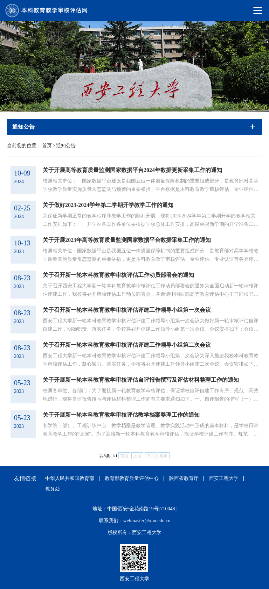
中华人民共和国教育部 (69, 478)
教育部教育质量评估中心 (132, 478)
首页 (47, 145)
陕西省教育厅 (184, 478)
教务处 (52, 488)
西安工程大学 (224, 478)
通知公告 (66, 145)
